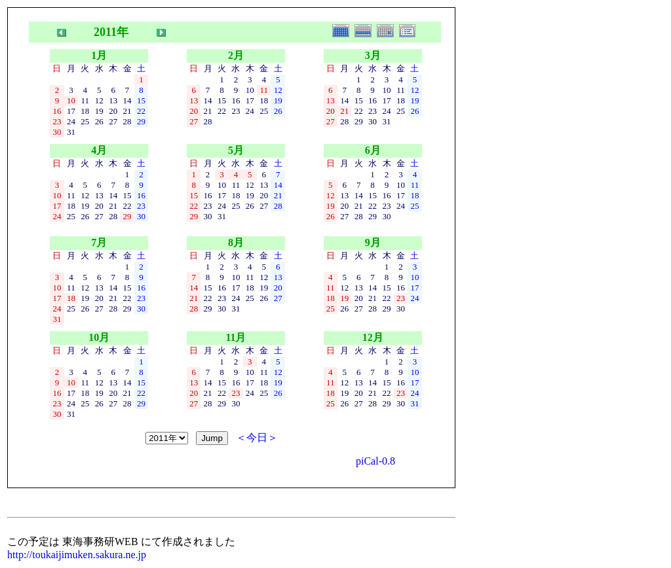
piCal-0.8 (375, 461)
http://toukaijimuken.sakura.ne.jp (76, 554)
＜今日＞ (257, 437)
